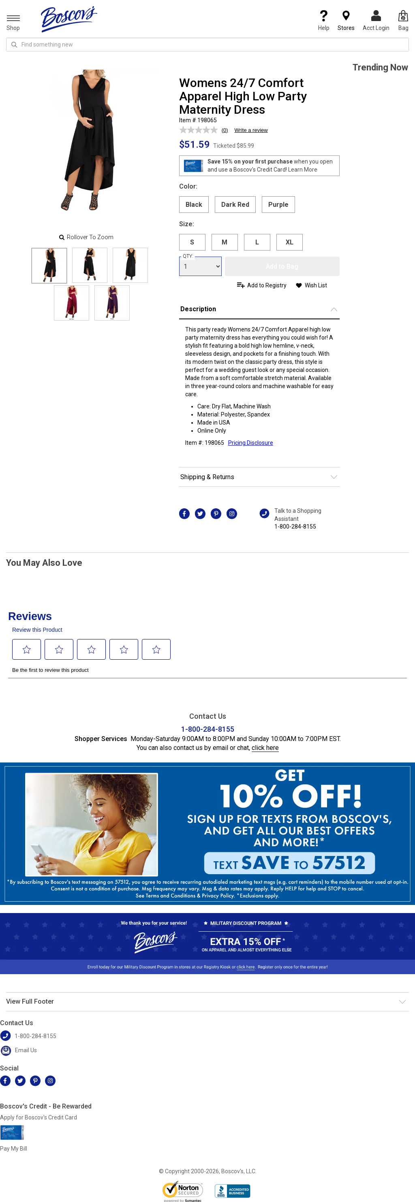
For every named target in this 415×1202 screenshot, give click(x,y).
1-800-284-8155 (295, 526)
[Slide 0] (49, 266)
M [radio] (224, 242)
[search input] (207, 44)
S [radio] (192, 242)
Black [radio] (194, 204)
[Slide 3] (71, 303)
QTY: (188, 256)
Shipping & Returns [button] (207, 477)
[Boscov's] (69, 19)
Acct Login (376, 20)
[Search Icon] (14, 44)
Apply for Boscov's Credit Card (38, 1117)
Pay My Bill (13, 1148)
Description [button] (198, 309)
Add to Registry (267, 285)
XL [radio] (289, 242)
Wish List (316, 285)
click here (265, 748)
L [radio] (257, 242)
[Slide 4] (112, 303)
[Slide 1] (89, 265)
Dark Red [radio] (235, 204)
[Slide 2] (130, 265)
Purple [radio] (278, 204)
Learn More (302, 169)
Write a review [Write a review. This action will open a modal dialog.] (251, 130)
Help (323, 20)
